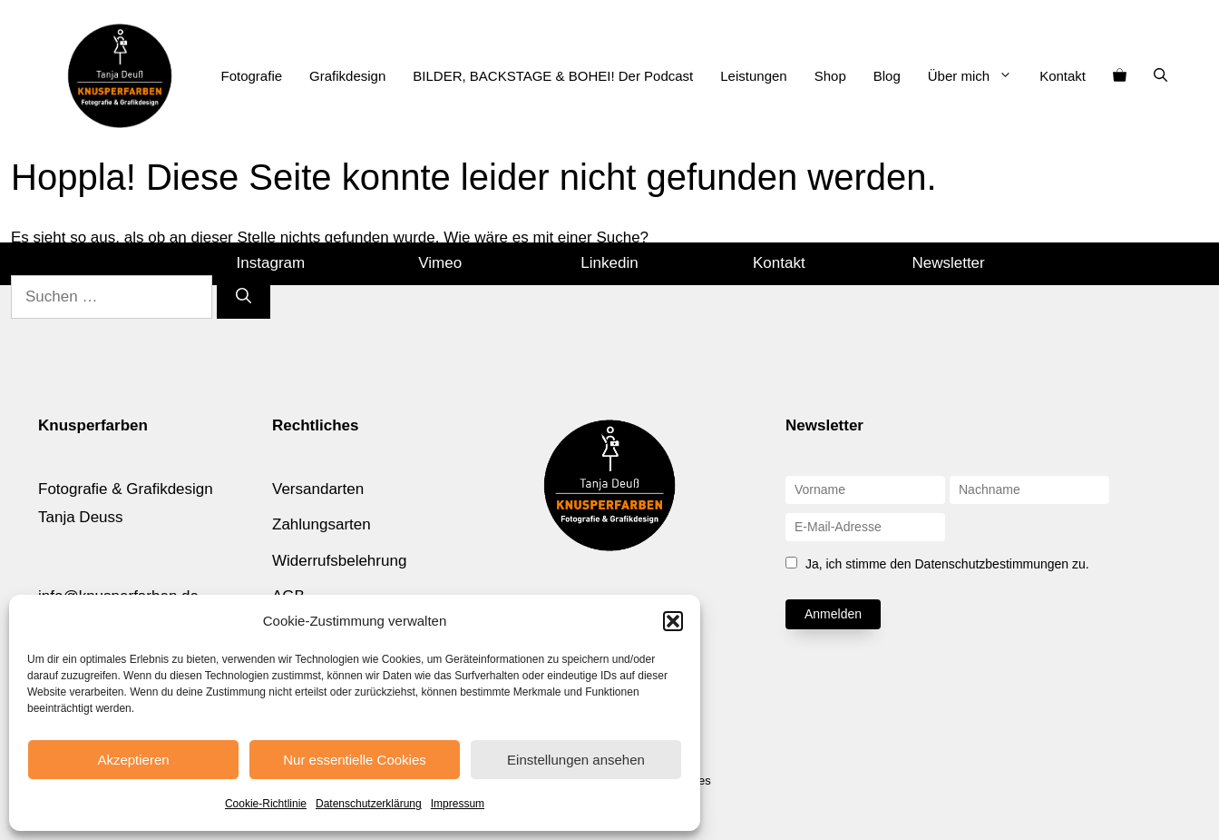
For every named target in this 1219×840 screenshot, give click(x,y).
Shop (830, 76)
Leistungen (753, 76)
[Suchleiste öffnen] (1160, 76)
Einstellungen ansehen (576, 759)
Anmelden (833, 614)
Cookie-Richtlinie (266, 803)
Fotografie (252, 76)
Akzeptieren (133, 759)
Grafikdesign (347, 76)
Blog (887, 76)
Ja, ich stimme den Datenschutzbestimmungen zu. (947, 564)
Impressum (457, 803)
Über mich (977, 76)
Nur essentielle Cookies (354, 759)
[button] (673, 621)
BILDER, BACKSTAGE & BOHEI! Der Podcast (553, 76)
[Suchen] (243, 297)
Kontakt (1062, 76)
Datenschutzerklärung (369, 803)
